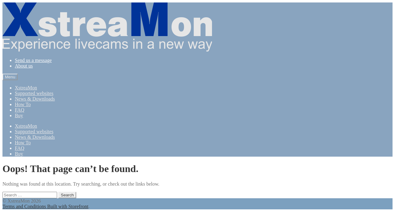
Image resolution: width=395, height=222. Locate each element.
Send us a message (33, 60)
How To (23, 104)
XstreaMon (26, 87)
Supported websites (34, 93)
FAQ (19, 110)
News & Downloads (35, 98)
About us (24, 65)
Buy (19, 115)
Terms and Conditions (24, 206)
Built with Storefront (67, 206)
